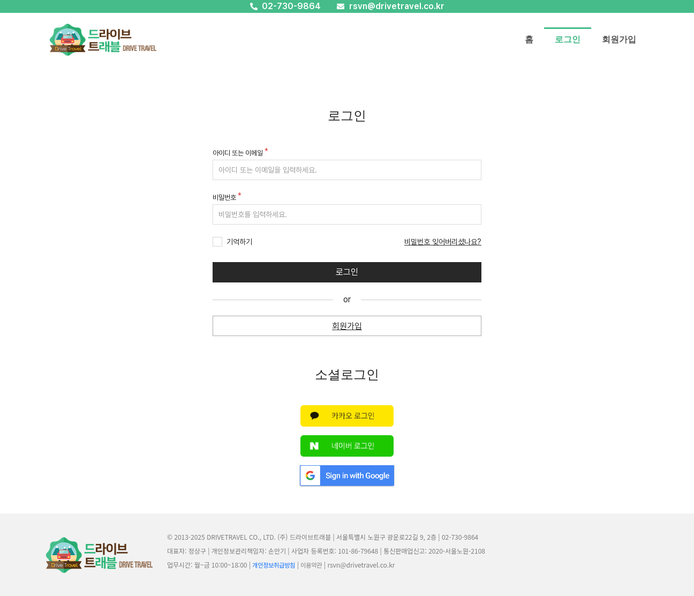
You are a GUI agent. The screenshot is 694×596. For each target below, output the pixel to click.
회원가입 (619, 39)
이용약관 (311, 565)
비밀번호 (224, 197)
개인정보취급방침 (273, 565)
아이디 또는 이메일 (238, 153)
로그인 (567, 39)
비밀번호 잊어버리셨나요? (442, 241)
